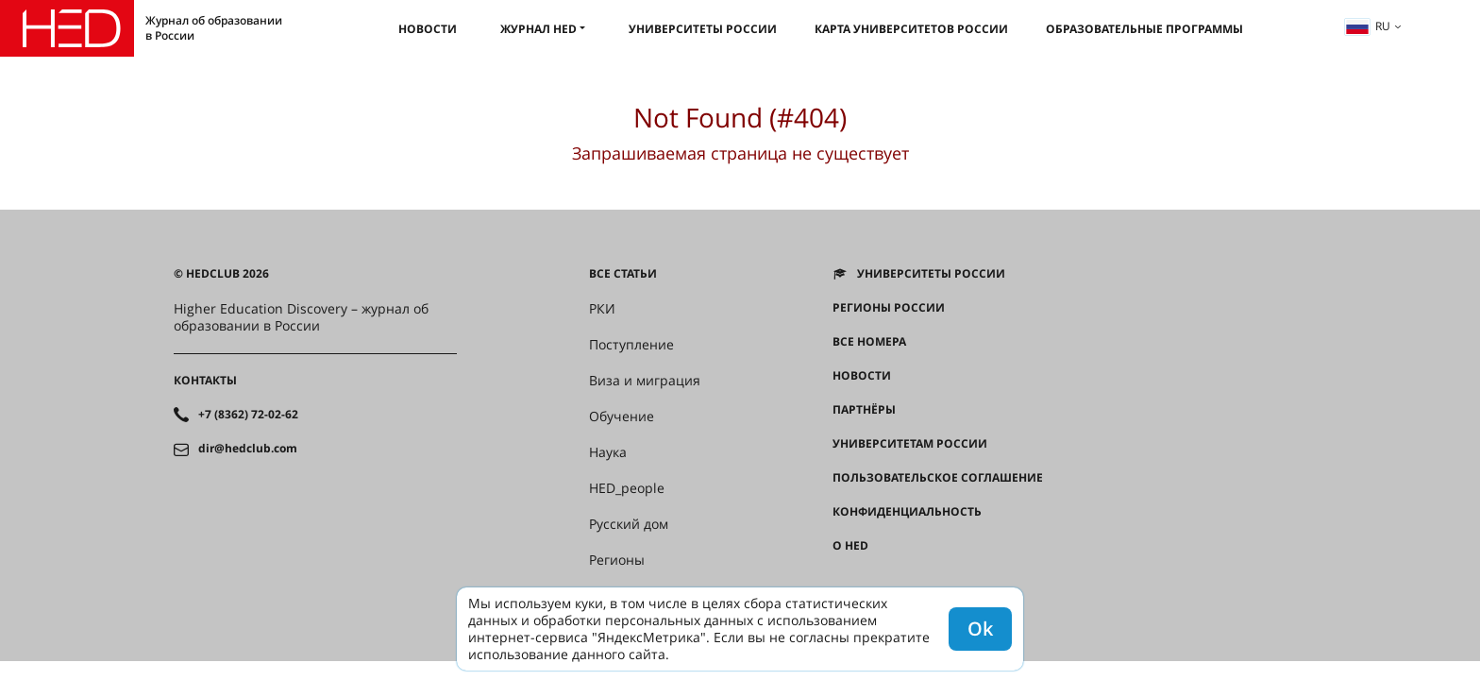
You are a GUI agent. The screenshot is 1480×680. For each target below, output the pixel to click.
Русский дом (628, 524)
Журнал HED (538, 29)
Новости (427, 29)
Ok (980, 628)
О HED (850, 545)
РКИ (602, 308)
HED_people (626, 488)
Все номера (869, 341)
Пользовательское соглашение (937, 477)
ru (1367, 26)
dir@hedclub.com (247, 448)
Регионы (617, 560)
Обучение (621, 416)
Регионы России (888, 307)
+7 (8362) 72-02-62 (248, 414)
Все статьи (623, 273)
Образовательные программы (1144, 29)
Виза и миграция (644, 380)
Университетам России (909, 443)
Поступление (631, 344)
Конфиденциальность (907, 511)
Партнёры (864, 409)
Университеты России (703, 29)
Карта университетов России (911, 29)
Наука (608, 452)
